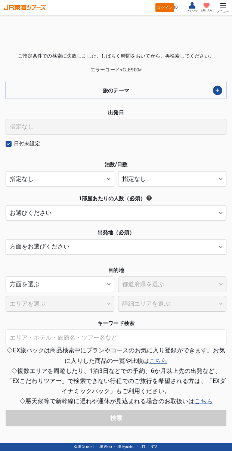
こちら (158, 360)
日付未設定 (27, 143)
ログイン (164, 8)
